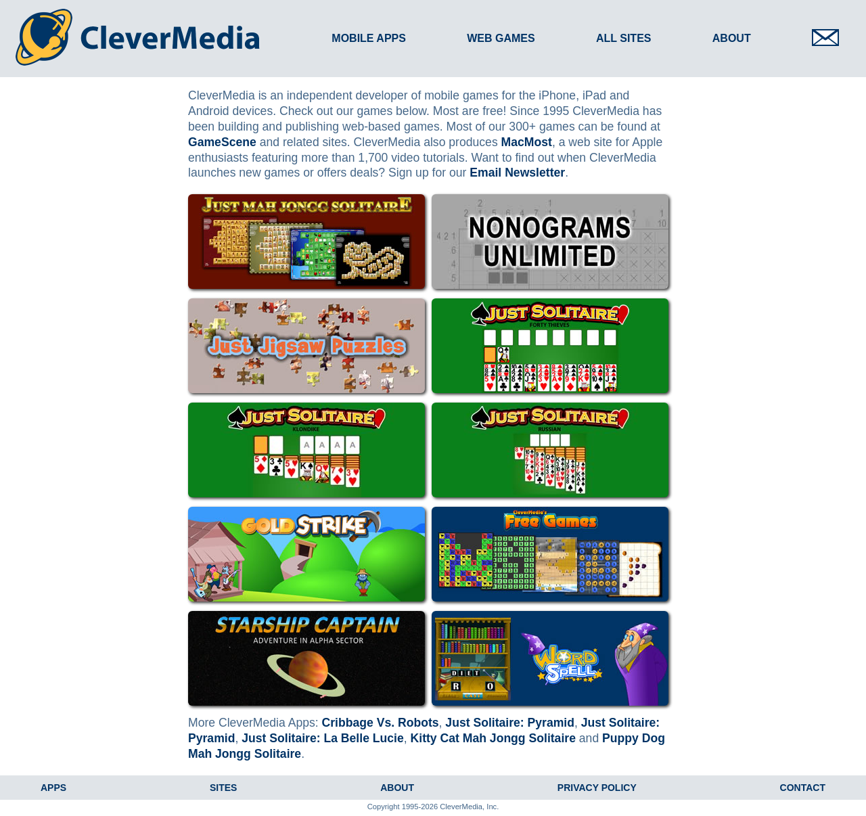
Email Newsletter (517, 172)
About (731, 38)
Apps (53, 787)
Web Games (500, 38)
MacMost (526, 142)
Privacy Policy (597, 787)
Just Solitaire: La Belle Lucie (323, 738)
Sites (223, 787)
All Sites (624, 38)
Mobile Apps (369, 38)
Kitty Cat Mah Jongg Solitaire (493, 738)
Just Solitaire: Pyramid (509, 722)
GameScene (222, 142)
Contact (802, 787)
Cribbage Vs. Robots (380, 722)
